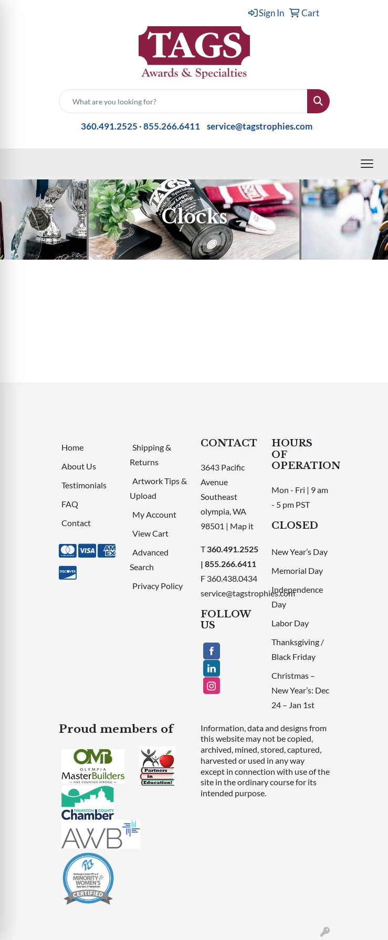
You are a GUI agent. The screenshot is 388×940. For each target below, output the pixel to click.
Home (72, 447)
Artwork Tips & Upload (158, 488)
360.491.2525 (109, 126)
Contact (76, 523)
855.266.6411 (171, 126)
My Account (154, 514)
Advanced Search (149, 559)
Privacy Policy (157, 586)
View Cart (150, 533)
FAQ (69, 504)
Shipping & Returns (150, 454)
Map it (242, 526)
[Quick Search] (183, 101)
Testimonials (84, 485)
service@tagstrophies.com (259, 126)
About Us (78, 466)
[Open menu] (366, 163)
